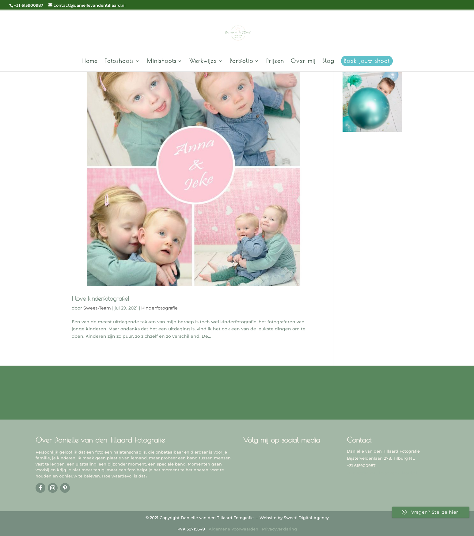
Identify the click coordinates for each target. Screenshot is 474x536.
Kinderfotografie (159, 308)
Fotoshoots (119, 61)
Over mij (303, 61)
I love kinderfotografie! (100, 298)
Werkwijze (203, 61)
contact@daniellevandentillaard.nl (382, 472)
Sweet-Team (97, 308)
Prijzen (275, 61)
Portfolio (241, 61)
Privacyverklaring (279, 528)
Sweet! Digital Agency (306, 517)
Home (90, 61)
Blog (328, 61)
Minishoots (161, 61)
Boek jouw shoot (367, 61)
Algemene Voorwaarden (233, 528)
